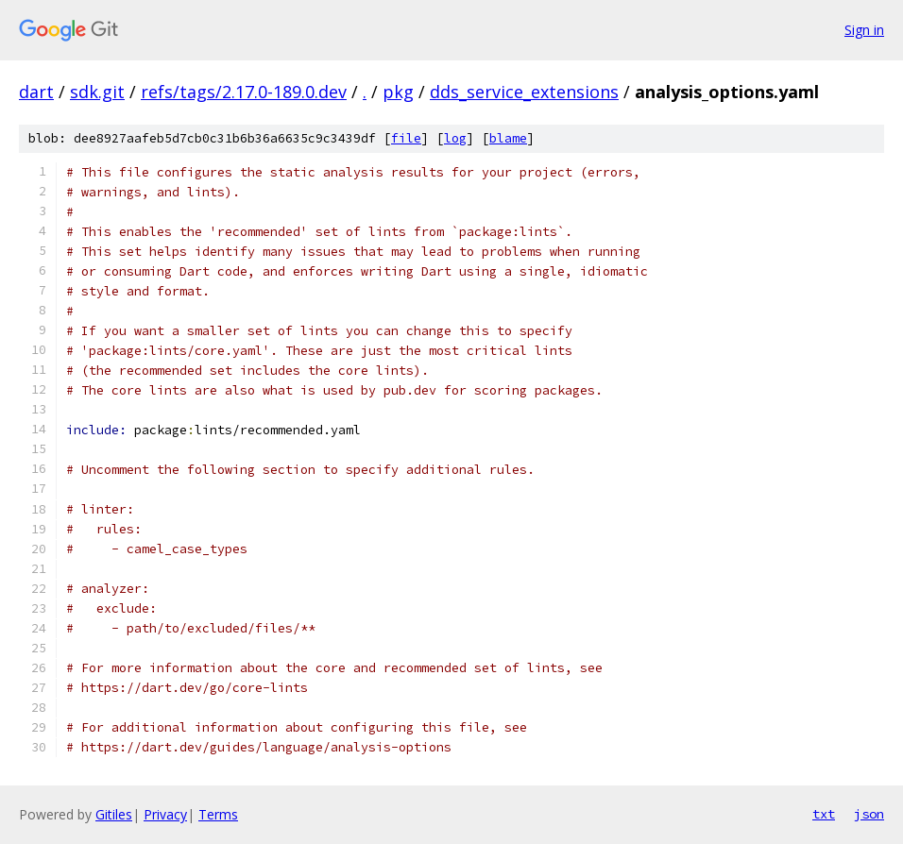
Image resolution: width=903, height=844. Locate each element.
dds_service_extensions (524, 91)
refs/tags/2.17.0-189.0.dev (244, 91)
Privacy (165, 814)
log (455, 138)
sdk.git (97, 91)
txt (823, 813)
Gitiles (113, 814)
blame (508, 138)
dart (36, 91)
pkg (398, 91)
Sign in (864, 30)
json (869, 813)
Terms (218, 814)
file (406, 138)
